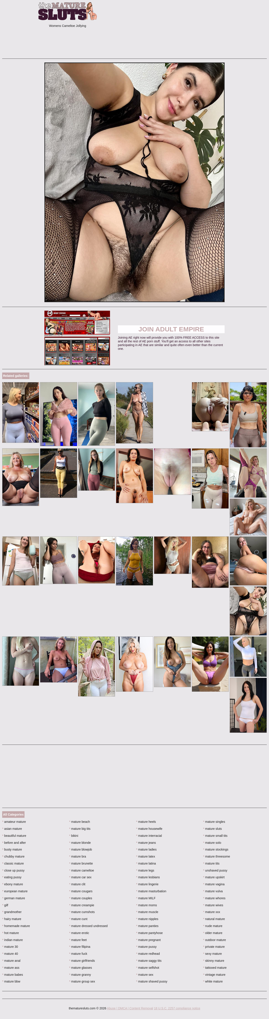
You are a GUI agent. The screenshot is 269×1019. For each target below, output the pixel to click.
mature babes (12, 974)
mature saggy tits (149, 960)
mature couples (80, 898)
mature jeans (146, 842)
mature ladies (146, 849)
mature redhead (148, 953)
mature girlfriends (82, 960)
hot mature (10, 933)
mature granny (80, 974)
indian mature (12, 940)
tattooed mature (215, 967)
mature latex (145, 856)
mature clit (77, 884)
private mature (214, 946)
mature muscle (147, 912)
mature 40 (10, 953)
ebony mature (12, 884)
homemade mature (16, 926)
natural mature (214, 919)
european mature (15, 891)
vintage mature (214, 974)
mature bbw (11, 981)
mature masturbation (151, 891)
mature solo (212, 842)
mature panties (147, 926)
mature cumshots (82, 912)
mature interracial (149, 835)
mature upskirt (214, 877)
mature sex (145, 974)
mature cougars (81, 891)
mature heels (146, 821)
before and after (14, 842)
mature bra (77, 856)
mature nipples (147, 919)
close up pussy (13, 870)
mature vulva (213, 891)
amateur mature (14, 821)
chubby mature (13, 856)
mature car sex (80, 877)
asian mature (12, 828)
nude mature (212, 926)
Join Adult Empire (171, 329)
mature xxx (211, 912)
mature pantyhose (149, 933)
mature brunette (81, 863)
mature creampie (81, 905)
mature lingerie (147, 884)
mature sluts (212, 828)
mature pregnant (148, 940)
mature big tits (79, 828)
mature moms (146, 905)
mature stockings (215, 849)
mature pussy (146, 946)
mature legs (145, 870)
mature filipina (79, 946)
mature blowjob (80, 849)
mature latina (146, 863)
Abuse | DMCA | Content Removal (130, 1008)
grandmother (12, 912)
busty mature (12, 849)
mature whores (214, 898)
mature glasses (80, 967)
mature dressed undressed (88, 926)
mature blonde (80, 842)
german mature (13, 898)
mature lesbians (148, 877)
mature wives (213, 905)
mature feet (78, 940)
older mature (212, 933)
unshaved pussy (215, 870)
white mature (213, 981)
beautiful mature (14, 835)
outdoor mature (214, 940)
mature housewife (149, 828)
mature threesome (216, 856)
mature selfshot (147, 967)
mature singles (214, 821)
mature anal (11, 960)
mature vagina (214, 884)
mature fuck (78, 953)
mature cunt (78, 919)
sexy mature (212, 953)
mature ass (10, 967)
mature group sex (82, 981)
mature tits (211, 863)
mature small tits (215, 835)
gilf (5, 905)
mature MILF (146, 898)
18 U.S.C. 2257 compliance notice (177, 1008)
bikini (73, 835)
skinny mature (213, 960)
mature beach (79, 821)
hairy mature (11, 919)
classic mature (13, 863)
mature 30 (10, 946)
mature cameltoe (81, 870)
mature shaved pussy (151, 981)
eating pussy (11, 877)
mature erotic (79, 933)
